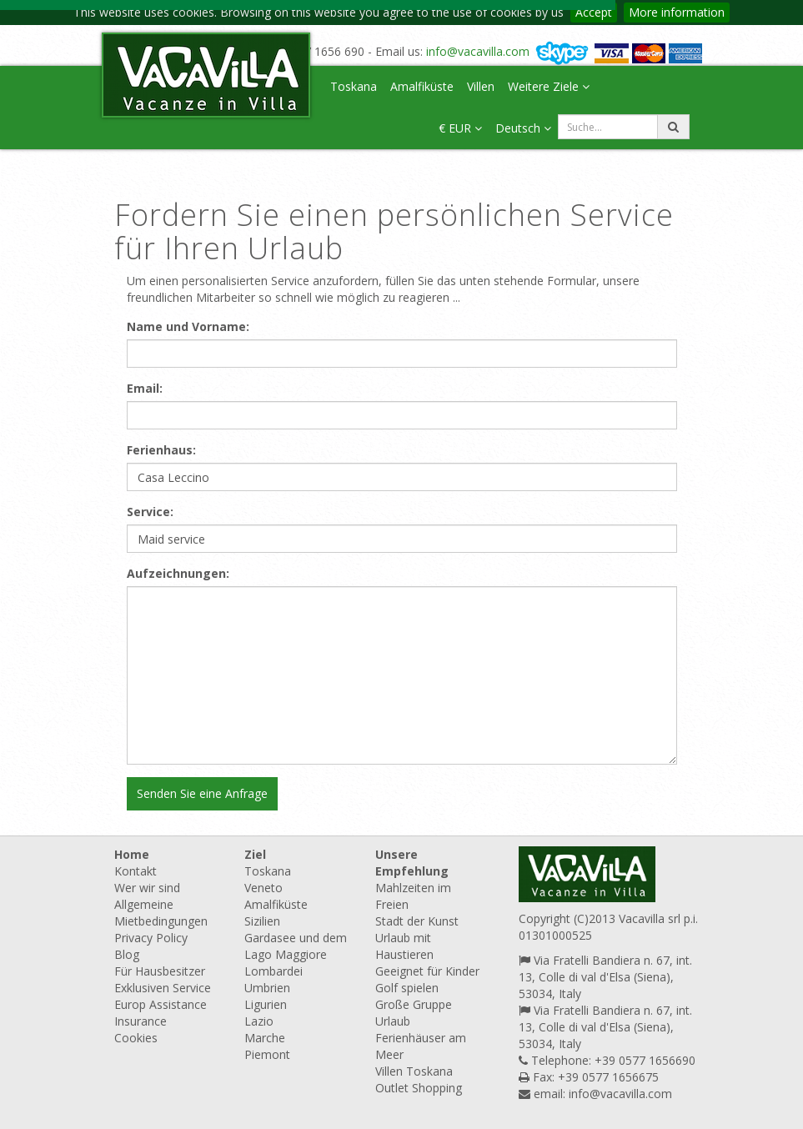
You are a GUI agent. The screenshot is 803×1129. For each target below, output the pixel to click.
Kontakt (135, 871)
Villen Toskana (414, 1071)
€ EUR (460, 128)
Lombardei (273, 971)
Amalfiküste (422, 86)
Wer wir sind (147, 888)
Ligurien (265, 1004)
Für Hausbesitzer (159, 971)
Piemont (267, 1054)
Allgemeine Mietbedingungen (161, 912)
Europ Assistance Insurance (160, 1012)
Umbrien (267, 988)
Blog (126, 954)
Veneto (263, 888)
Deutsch (523, 128)
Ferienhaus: (161, 450)
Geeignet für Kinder (427, 971)
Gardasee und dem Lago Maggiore (295, 946)
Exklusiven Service (162, 988)
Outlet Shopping (418, 1088)
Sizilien (262, 921)
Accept (593, 12)
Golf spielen (407, 988)
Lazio (259, 1021)
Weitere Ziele (549, 86)
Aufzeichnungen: (178, 573)
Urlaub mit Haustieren (404, 946)
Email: (145, 388)
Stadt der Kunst (417, 921)
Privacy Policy (151, 938)
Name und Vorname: (188, 326)
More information (677, 12)
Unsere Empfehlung (412, 862)
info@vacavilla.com (477, 51)
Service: (150, 511)
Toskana (353, 86)
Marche (264, 1038)
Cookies (136, 1038)
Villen (480, 86)
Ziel (255, 854)
